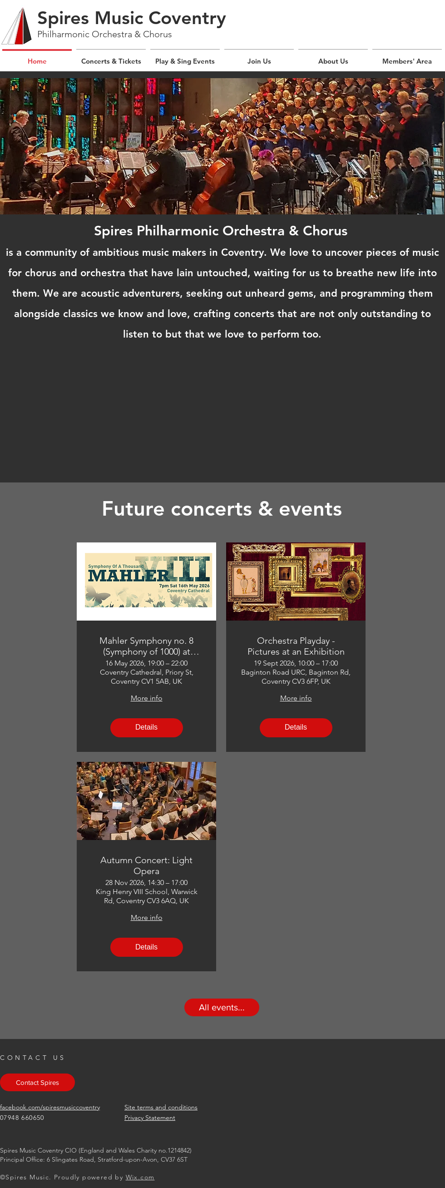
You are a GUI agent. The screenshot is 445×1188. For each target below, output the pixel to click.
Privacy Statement (149, 1117)
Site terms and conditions (161, 1107)
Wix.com (140, 1177)
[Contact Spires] (37, 1082)
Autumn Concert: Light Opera (146, 865)
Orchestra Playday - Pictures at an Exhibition (296, 646)
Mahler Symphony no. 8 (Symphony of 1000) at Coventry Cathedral (146, 646)
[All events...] (221, 1007)
